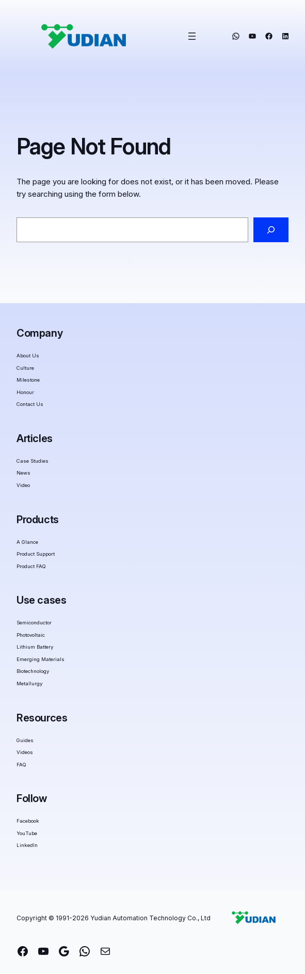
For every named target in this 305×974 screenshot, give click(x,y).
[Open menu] (192, 36)
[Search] (270, 229)
